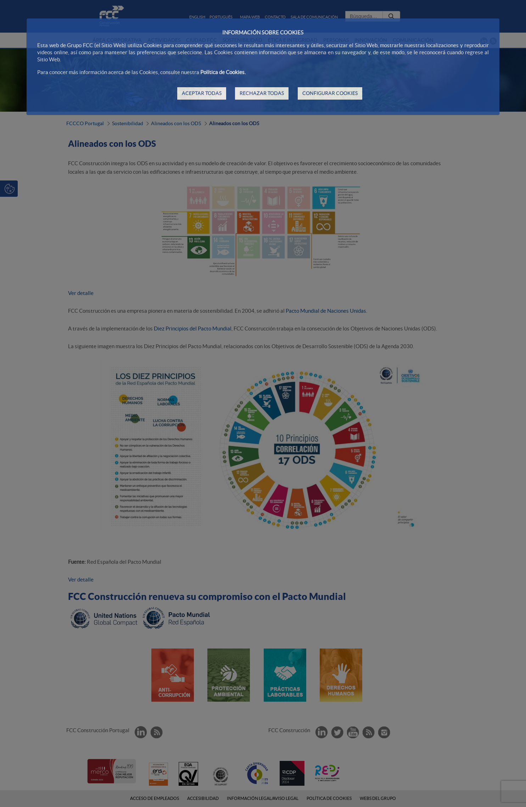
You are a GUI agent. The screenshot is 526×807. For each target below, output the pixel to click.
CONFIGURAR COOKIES (330, 93)
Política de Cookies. (223, 72)
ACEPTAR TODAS (202, 93)
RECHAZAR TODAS (262, 93)
